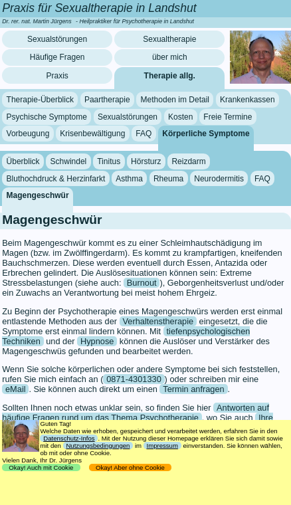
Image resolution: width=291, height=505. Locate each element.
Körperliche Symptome (205, 133)
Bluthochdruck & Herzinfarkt (56, 178)
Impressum (162, 445)
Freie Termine (227, 117)
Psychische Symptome (47, 117)
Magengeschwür (38, 195)
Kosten (180, 117)
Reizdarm (188, 161)
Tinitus (108, 161)
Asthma (129, 178)
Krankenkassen (247, 99)
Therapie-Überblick (40, 99)
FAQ (143, 133)
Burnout (142, 283)
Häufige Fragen (57, 57)
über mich (169, 57)
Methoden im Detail (175, 99)
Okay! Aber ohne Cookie (130, 467)
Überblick (23, 161)
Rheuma (168, 178)
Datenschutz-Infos (68, 438)
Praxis (57, 75)
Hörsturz (146, 161)
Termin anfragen (193, 389)
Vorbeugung (28, 133)
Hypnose (97, 341)
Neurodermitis (219, 178)
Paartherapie (107, 99)
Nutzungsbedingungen (98, 445)
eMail (15, 389)
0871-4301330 (133, 379)
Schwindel (68, 161)
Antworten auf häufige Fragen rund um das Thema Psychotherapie (135, 413)
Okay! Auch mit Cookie (41, 467)
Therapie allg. (169, 75)
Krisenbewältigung (92, 133)
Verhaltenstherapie (157, 321)
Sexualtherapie (169, 39)
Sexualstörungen (57, 39)
